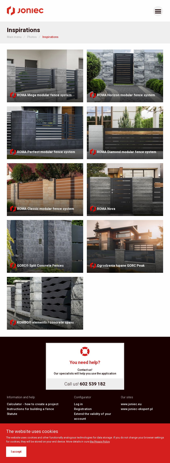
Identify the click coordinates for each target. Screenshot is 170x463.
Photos (32, 37)
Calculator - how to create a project (32, 404)
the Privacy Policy (100, 441)
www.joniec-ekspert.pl (137, 409)
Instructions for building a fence (30, 409)
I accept (16, 451)
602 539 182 (92, 383)
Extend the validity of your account (92, 416)
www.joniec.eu (131, 404)
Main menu (14, 37)
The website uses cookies (32, 432)
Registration (83, 409)
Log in (78, 404)
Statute (12, 414)
